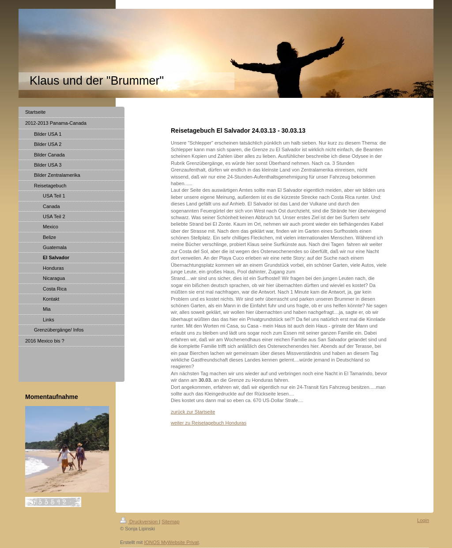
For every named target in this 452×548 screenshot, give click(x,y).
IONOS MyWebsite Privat (171, 542)
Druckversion (139, 521)
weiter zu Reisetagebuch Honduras (208, 422)
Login (423, 520)
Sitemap (170, 521)
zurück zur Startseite (193, 411)
